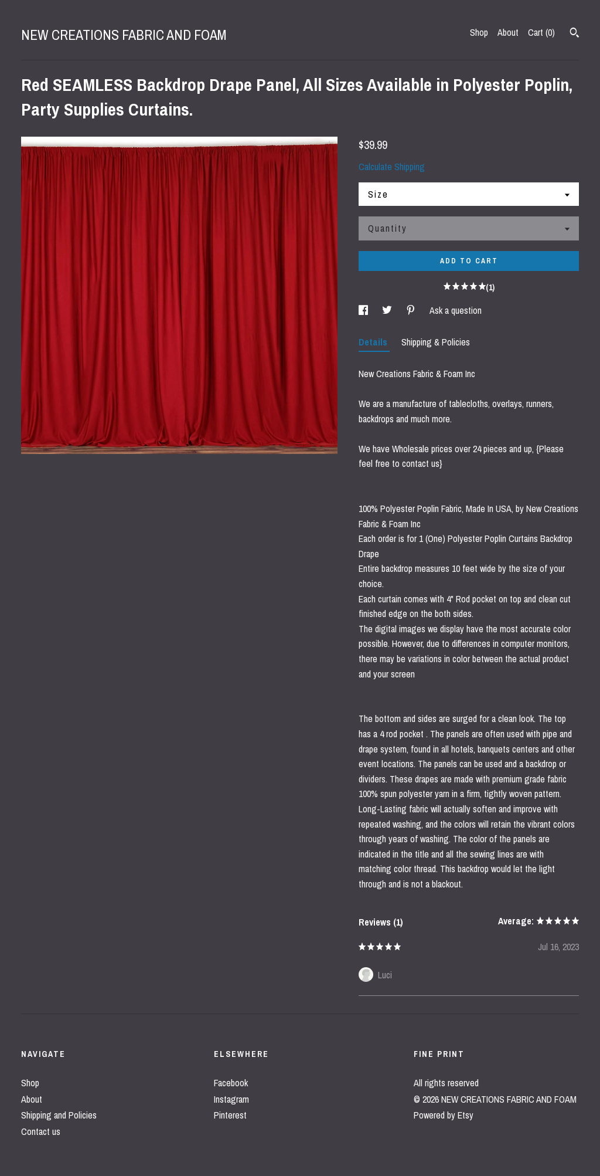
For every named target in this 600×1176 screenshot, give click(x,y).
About (508, 32)
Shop (479, 32)
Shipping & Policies (435, 341)
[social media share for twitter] (388, 310)
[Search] (574, 34)
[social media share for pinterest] (412, 310)
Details (374, 341)
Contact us (40, 1131)
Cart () (541, 32)
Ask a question (455, 310)
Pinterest (230, 1115)
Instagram (231, 1099)
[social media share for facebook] (364, 310)
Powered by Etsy (443, 1115)
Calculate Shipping (392, 166)
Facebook (231, 1082)
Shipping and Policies (59, 1115)
